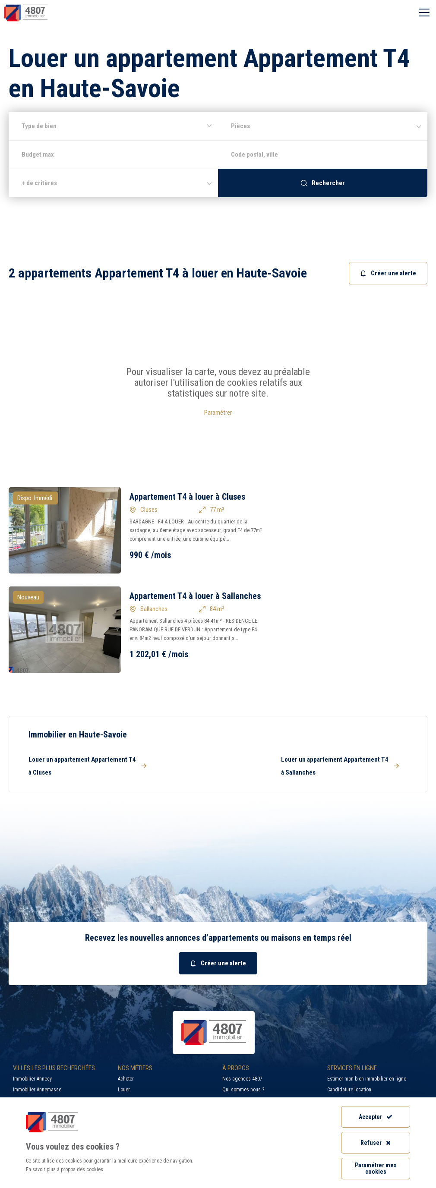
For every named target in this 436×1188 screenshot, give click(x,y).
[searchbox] (322, 154)
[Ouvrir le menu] (424, 13)
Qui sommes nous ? (243, 1090)
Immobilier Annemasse (37, 1090)
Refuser (375, 1142)
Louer (124, 1090)
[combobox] (322, 154)
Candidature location (349, 1090)
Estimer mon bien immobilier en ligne (366, 1079)
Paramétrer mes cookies (376, 1168)
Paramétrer (218, 412)
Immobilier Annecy (32, 1079)
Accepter (375, 1116)
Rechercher (323, 183)
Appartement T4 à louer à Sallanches (195, 596)
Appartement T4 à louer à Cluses (187, 497)
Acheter (126, 1079)
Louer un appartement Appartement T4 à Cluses (87, 766)
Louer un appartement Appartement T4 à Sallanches (340, 766)
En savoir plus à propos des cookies (64, 1169)
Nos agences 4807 (242, 1079)
